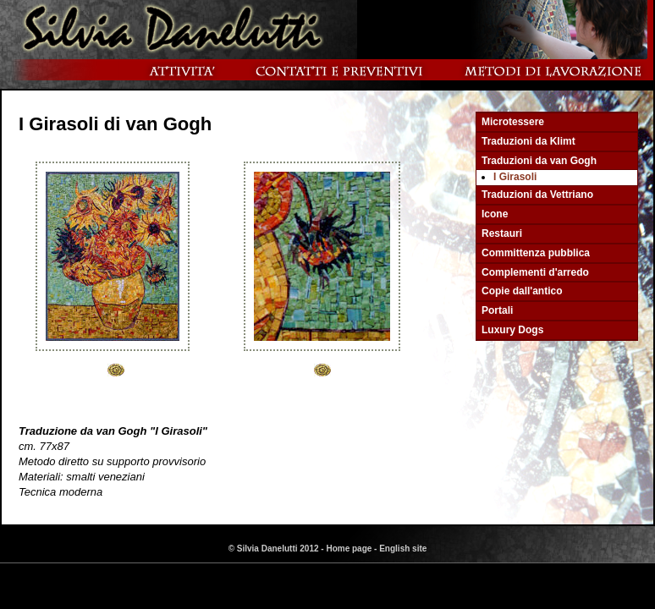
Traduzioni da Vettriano (537, 194)
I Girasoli (515, 177)
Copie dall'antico (522, 291)
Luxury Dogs (512, 330)
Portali (497, 310)
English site (403, 548)
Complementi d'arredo (535, 272)
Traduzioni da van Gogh (539, 161)
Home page (349, 548)
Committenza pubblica (536, 253)
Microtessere (513, 122)
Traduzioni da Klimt (528, 141)
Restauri (502, 233)
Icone (495, 214)
